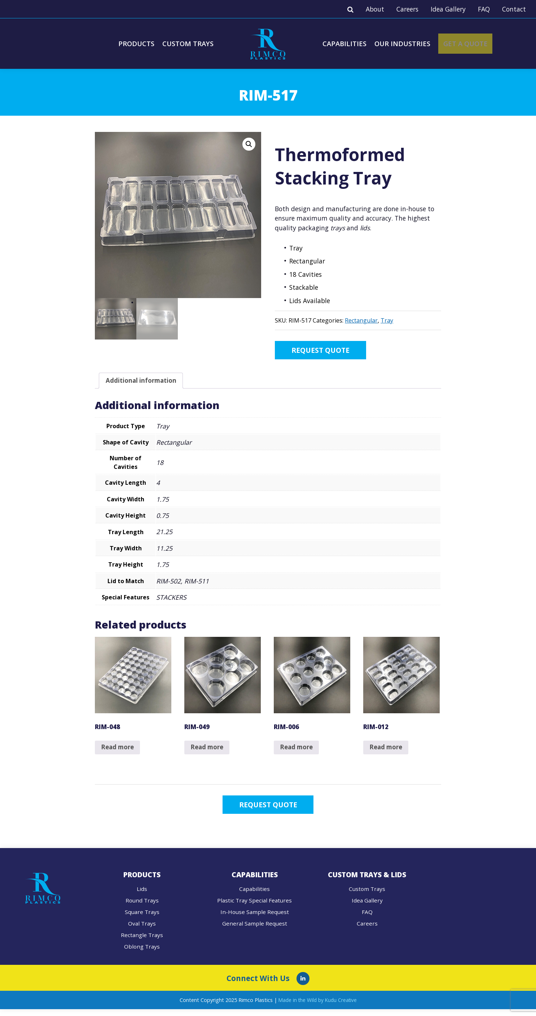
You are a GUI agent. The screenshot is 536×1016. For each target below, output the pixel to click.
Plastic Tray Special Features (254, 907)
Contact (514, 9)
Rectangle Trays (142, 941)
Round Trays (142, 907)
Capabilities (345, 43)
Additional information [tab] (142, 382)
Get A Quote (476, 43)
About (375, 9)
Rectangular (361, 320)
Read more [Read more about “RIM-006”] (297, 751)
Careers (407, 9)
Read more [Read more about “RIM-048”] (118, 751)
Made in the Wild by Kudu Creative (318, 1006)
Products (133, 43)
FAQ (484, 9)
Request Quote (329, 350)
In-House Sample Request (255, 918)
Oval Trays (142, 930)
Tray (387, 320)
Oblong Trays (142, 953)
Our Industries (406, 43)
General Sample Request (254, 930)
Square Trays (142, 918)
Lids (142, 895)
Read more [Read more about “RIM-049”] (208, 751)
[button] (248, 144)
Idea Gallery (448, 9)
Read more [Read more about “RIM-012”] (387, 751)
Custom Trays (187, 43)
